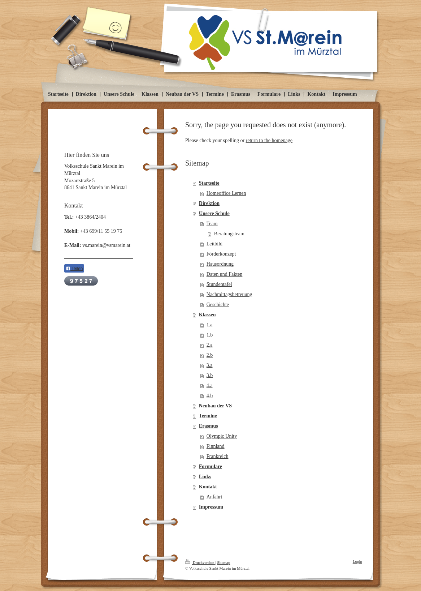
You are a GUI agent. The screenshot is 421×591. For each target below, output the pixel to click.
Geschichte (218, 304)
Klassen (207, 314)
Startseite (209, 183)
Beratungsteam (229, 233)
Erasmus (208, 426)
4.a (210, 385)
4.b (210, 395)
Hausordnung (220, 264)
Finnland (216, 446)
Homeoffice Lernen (226, 193)
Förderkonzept (221, 254)
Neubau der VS (215, 405)
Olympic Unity (222, 436)
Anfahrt (214, 497)
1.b (210, 335)
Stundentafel (219, 284)
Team (212, 223)
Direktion (209, 203)
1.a (210, 324)
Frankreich (218, 456)
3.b (210, 375)
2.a (210, 345)
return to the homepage (269, 140)
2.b (210, 355)
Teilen (74, 268)
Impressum (211, 507)
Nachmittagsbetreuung (229, 294)
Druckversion (200, 562)
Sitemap (223, 562)
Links (205, 476)
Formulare (210, 466)
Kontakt (208, 486)
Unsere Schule (214, 213)
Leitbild (214, 244)
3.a (210, 365)
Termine (208, 416)
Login (357, 561)
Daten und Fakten (225, 274)
